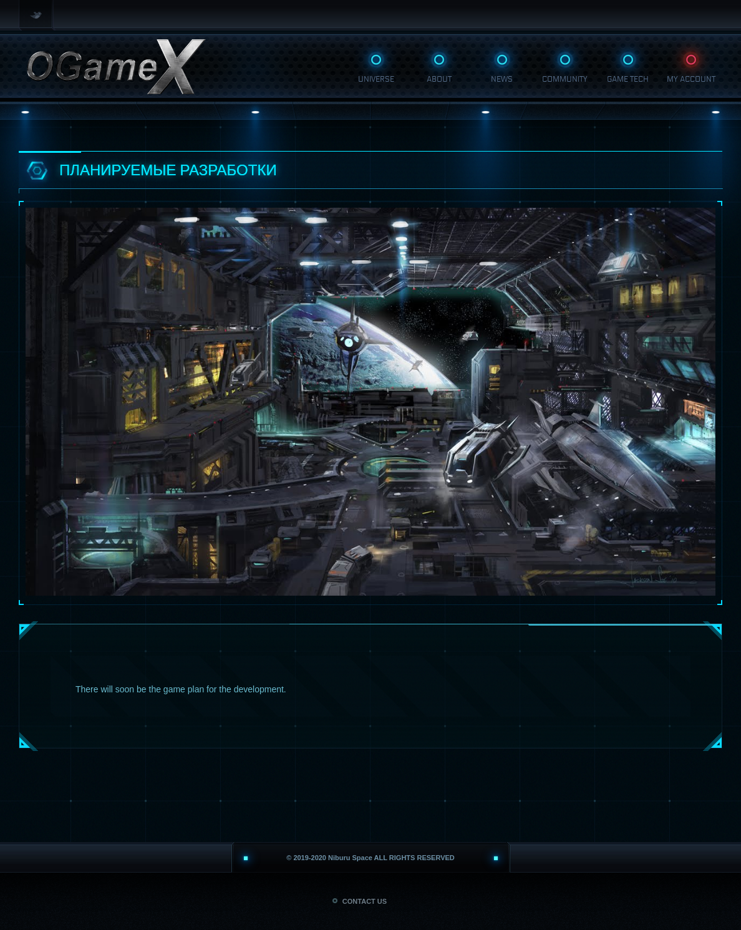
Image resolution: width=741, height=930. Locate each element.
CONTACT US (359, 901)
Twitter (37, 15)
